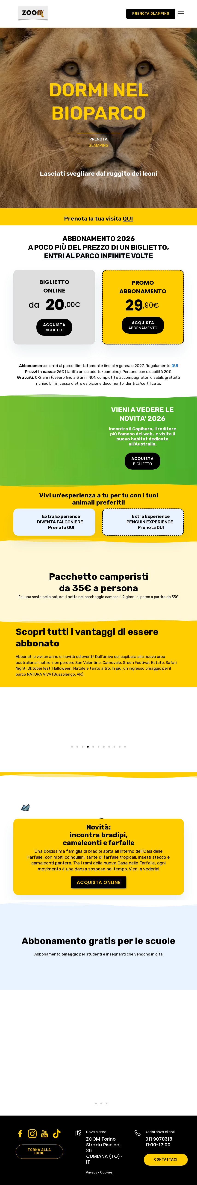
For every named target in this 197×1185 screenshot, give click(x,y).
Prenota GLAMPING (150, 14)
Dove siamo (96, 1131)
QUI (128, 218)
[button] (181, 14)
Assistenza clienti (160, 1131)
